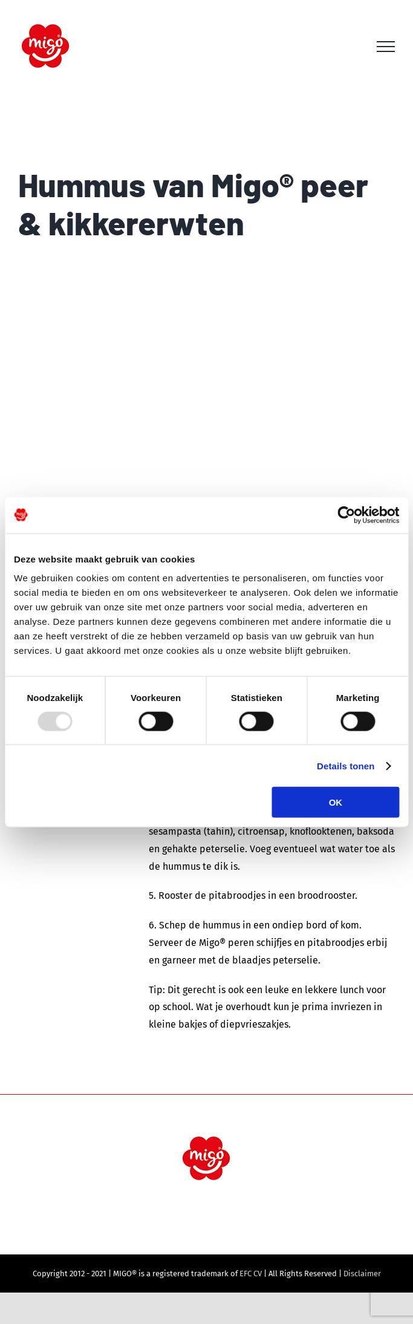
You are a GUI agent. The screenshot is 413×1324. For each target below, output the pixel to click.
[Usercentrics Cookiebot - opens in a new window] (346, 515)
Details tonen (345, 765)
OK (336, 802)
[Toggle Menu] (386, 46)
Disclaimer (362, 1273)
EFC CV (250, 1273)
